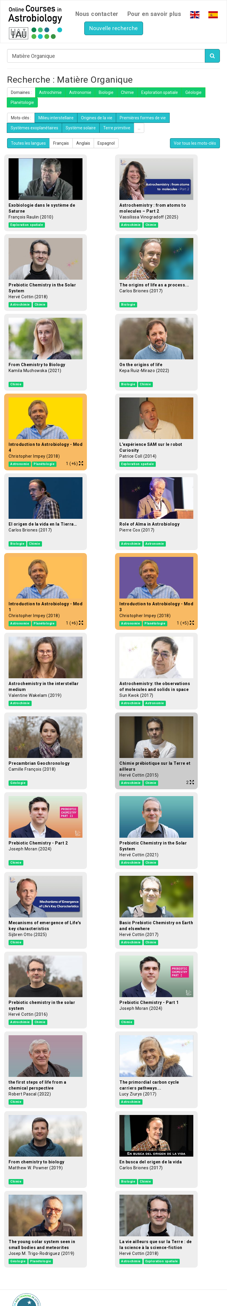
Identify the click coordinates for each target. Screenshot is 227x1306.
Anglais (83, 143)
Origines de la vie (96, 117)
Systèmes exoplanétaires (34, 127)
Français (61, 143)
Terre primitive (116, 127)
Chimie (127, 92)
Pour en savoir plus (154, 14)
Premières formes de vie (143, 117)
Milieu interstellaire (56, 117)
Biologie (106, 92)
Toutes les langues (28, 143)
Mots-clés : (21, 117)
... (139, 127)
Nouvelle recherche (113, 28)
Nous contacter (97, 14)
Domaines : (21, 92)
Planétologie (22, 102)
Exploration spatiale (159, 92)
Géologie (193, 92)
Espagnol (106, 143)
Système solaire (81, 127)
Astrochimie (50, 92)
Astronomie (80, 92)
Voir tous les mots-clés (195, 143)
